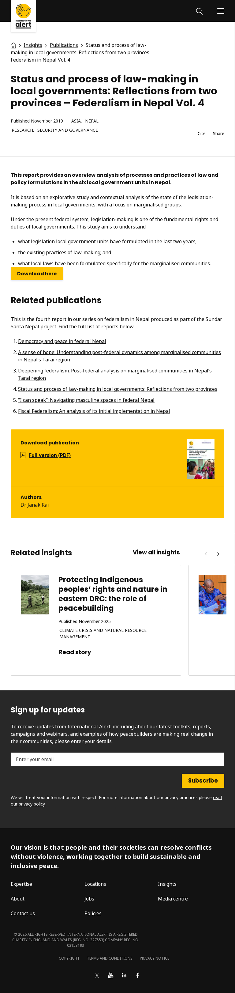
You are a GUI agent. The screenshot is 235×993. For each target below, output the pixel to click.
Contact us (23, 913)
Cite (202, 133)
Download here (37, 273)
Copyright (69, 958)
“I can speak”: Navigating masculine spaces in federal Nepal (86, 400)
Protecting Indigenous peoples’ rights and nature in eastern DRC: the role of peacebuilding (112, 594)
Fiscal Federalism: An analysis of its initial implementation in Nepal (94, 411)
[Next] (218, 554)
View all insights (156, 552)
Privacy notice (154, 958)
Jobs (89, 898)
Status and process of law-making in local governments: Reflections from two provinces (117, 389)
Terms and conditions (109, 958)
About (17, 898)
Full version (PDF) (50, 455)
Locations (95, 884)
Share (218, 133)
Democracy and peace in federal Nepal (62, 341)
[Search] (199, 10)
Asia (76, 121)
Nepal (92, 121)
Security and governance (67, 130)
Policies (93, 913)
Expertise (21, 884)
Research (22, 130)
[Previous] (206, 554)
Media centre (173, 898)
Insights (167, 884)
